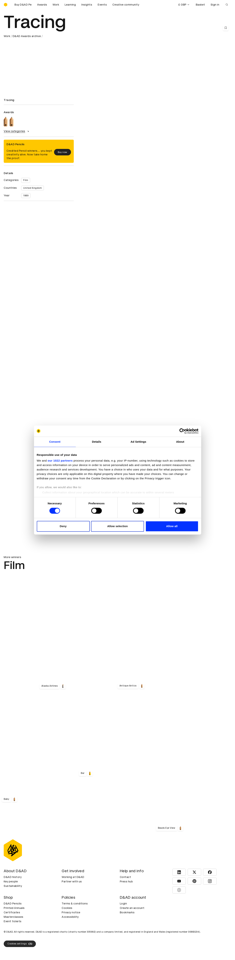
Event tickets (13, 921)
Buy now (62, 152)
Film (25, 180)
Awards (42, 4)
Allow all (172, 526)
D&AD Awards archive (27, 36)
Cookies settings (19, 944)
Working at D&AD (73, 877)
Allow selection (117, 526)
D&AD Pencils (13, 903)
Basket (200, 4)
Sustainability (13, 885)
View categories (17, 131)
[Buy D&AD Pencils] (22, 4)
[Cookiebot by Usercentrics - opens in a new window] (182, 431)
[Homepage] (5, 4)
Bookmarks (127, 912)
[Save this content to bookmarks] (225, 28)
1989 (25, 195)
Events (102, 4)
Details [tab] (96, 441)
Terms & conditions (75, 903)
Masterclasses (13, 916)
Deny (63, 526)
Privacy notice (71, 912)
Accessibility (70, 916)
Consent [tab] (55, 441)
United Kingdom (32, 188)
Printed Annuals (14, 907)
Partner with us (72, 881)
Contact (125, 877)
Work (56, 4)
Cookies (67, 907)
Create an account (132, 907)
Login (123, 903)
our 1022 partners (60, 460)
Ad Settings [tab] (138, 441)
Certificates (12, 912)
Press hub (126, 881)
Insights (86, 4)
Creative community (125, 4)
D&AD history (13, 877)
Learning (70, 4)
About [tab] (180, 441)
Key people (11, 881)
